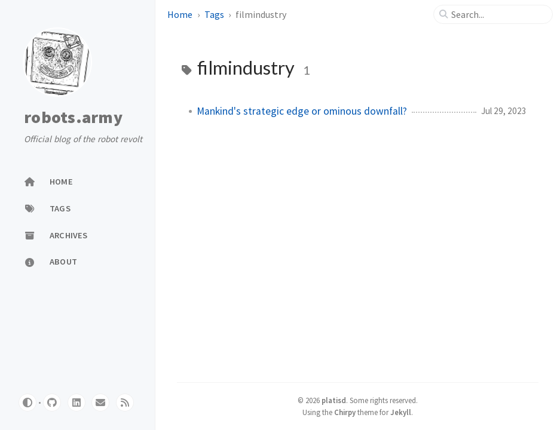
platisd (334, 400)
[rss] (125, 402)
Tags (214, 14)
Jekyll (400, 412)
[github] (52, 402)
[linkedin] (76, 402)
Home (179, 14)
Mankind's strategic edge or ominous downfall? (302, 111)
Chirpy (345, 412)
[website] (100, 402)
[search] (497, 14)
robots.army (73, 117)
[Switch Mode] (27, 402)
